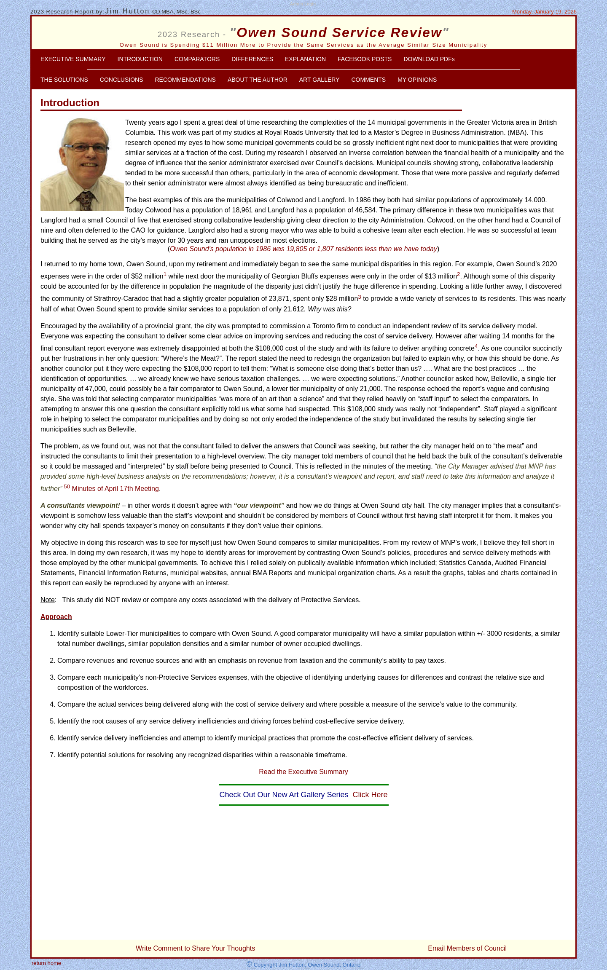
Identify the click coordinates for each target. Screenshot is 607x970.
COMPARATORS (197, 59)
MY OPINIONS (417, 79)
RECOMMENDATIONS (185, 79)
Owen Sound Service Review (339, 32)
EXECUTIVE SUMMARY (73, 59)
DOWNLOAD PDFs (428, 59)
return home (46, 963)
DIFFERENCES (252, 59)
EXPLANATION (305, 59)
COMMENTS (368, 79)
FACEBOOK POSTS (365, 59)
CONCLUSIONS (121, 79)
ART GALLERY (319, 79)
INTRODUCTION (140, 59)
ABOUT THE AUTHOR (257, 79)
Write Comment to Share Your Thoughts (195, 948)
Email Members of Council (467, 948)
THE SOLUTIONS (64, 79)
